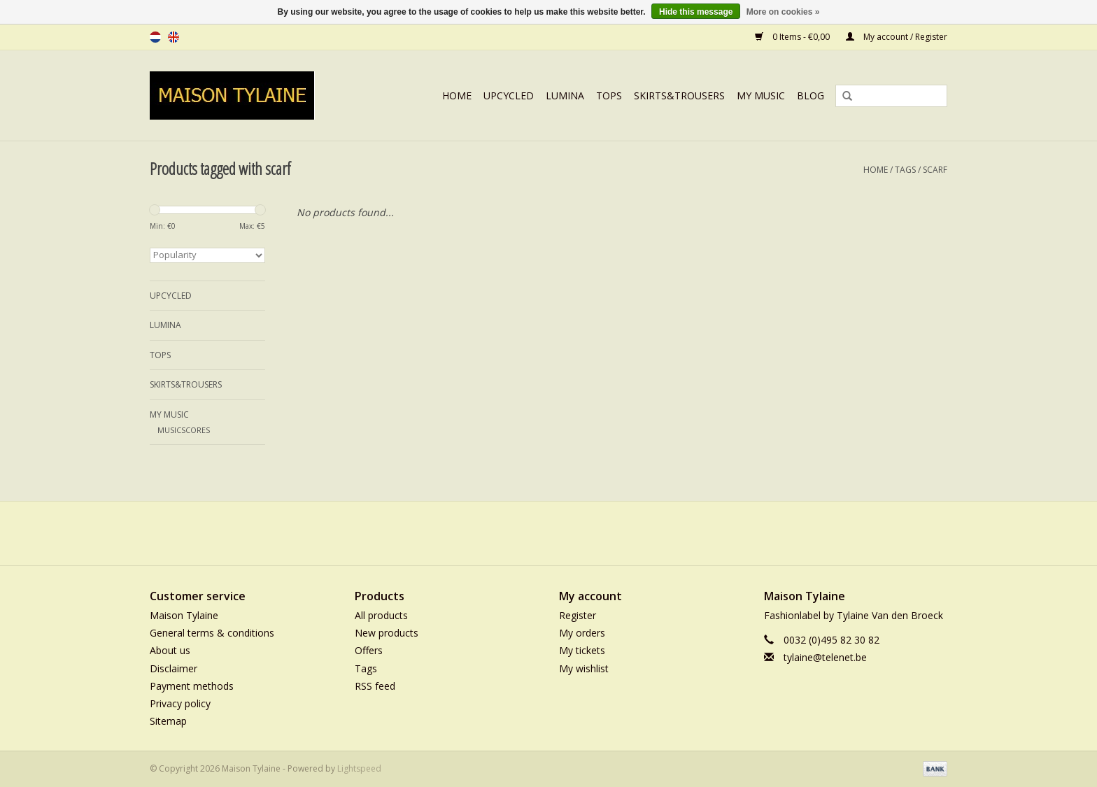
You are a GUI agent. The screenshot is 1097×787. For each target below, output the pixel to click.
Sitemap (168, 721)
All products (381, 615)
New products (386, 632)
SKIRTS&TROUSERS (679, 95)
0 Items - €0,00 (793, 37)
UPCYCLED (508, 95)
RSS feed (375, 686)
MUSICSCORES (183, 430)
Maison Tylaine (184, 615)
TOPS (609, 95)
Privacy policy (180, 703)
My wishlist (584, 668)
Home (457, 95)
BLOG (810, 95)
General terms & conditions (212, 632)
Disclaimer (173, 668)
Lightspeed (359, 768)
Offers (369, 650)
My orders (582, 632)
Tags (905, 170)
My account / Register (896, 37)
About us (170, 650)
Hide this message (695, 12)
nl (155, 37)
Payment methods (192, 686)
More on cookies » (783, 12)
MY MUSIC (761, 95)
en (173, 37)
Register (577, 615)
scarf (935, 170)
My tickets (582, 650)
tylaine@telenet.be (825, 657)
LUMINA (565, 95)
